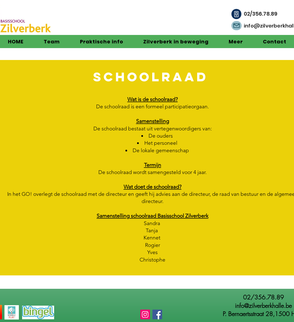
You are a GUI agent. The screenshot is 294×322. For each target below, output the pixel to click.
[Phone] (236, 14)
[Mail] (236, 25)
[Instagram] (145, 314)
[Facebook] (157, 314)
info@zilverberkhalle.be (263, 306)
